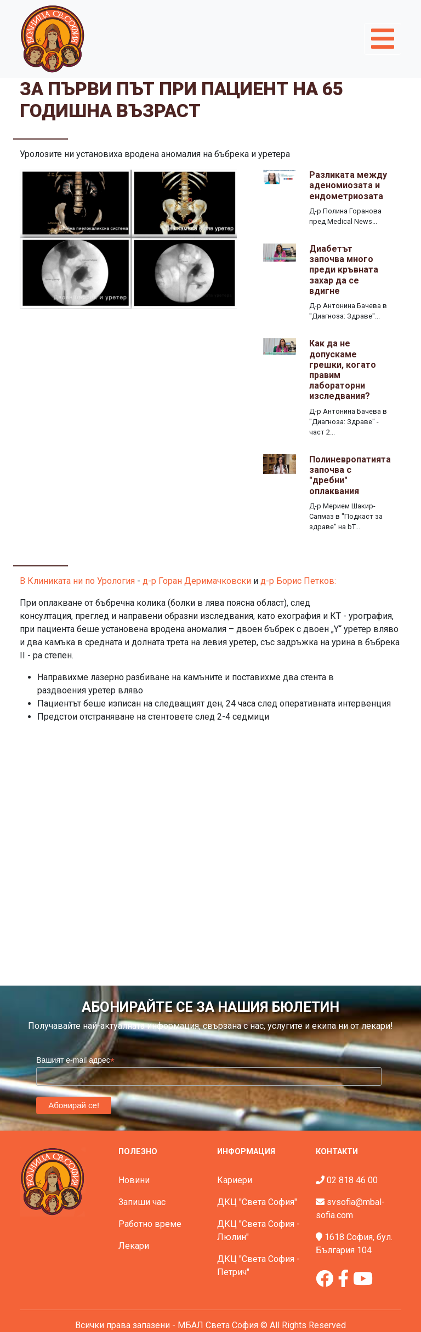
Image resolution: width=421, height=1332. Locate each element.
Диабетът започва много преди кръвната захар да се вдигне (343, 270)
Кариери (234, 1180)
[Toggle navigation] (382, 39)
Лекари (133, 1246)
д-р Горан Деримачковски (197, 581)
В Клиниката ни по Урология (77, 581)
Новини (134, 1180)
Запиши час (142, 1202)
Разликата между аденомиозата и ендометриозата (348, 185)
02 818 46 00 (352, 1180)
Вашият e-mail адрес (75, 1060)
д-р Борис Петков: (298, 581)
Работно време (149, 1224)
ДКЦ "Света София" (257, 1202)
